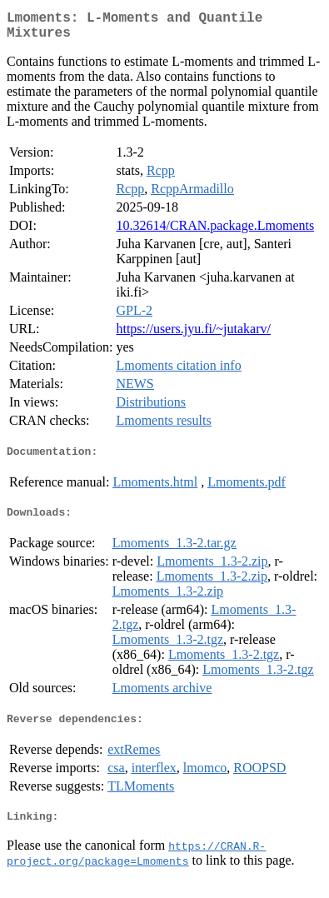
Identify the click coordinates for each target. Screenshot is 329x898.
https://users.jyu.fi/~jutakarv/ (193, 335)
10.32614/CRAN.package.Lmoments (215, 232)
